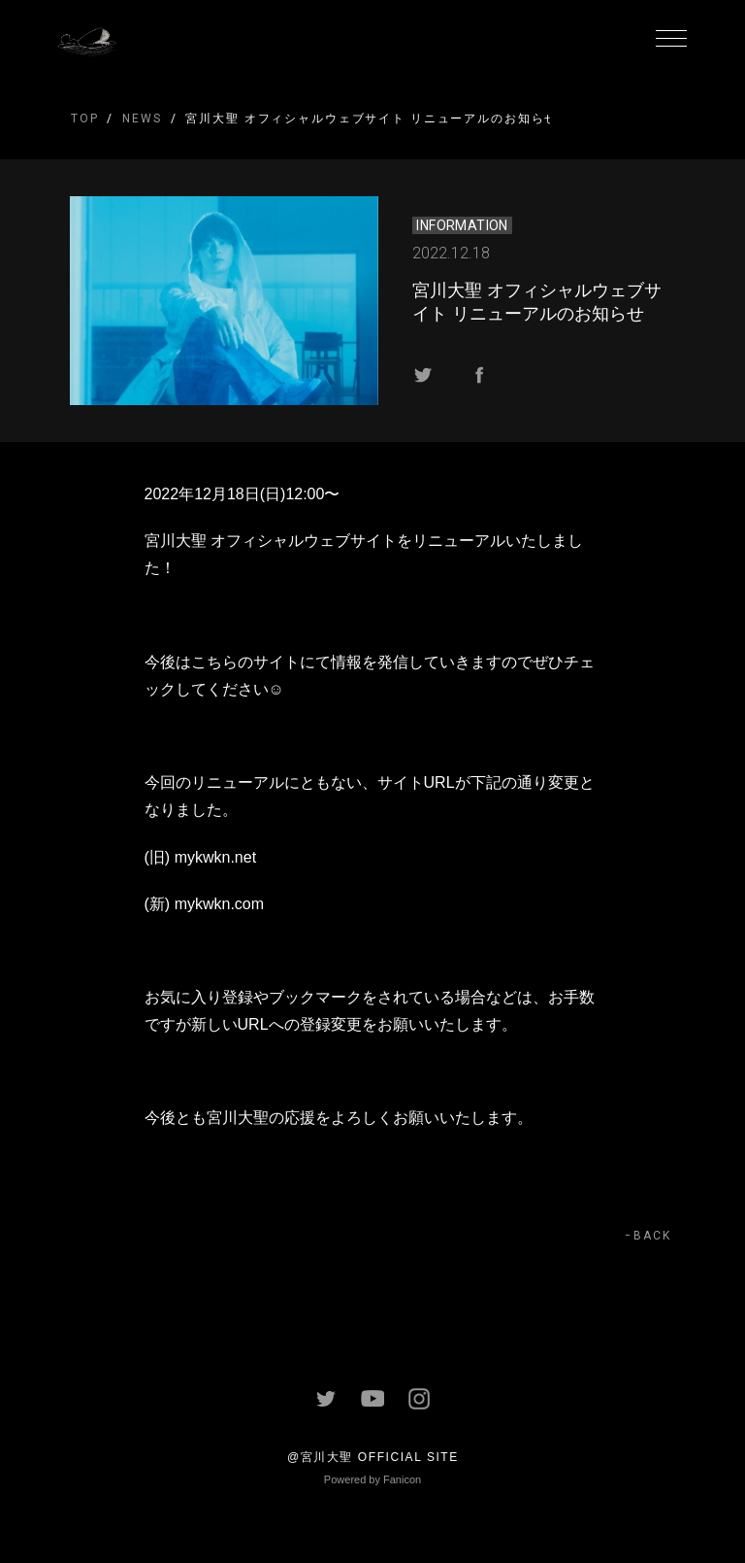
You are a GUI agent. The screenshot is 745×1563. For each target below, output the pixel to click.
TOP (85, 118)
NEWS (141, 118)
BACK (652, 1235)
